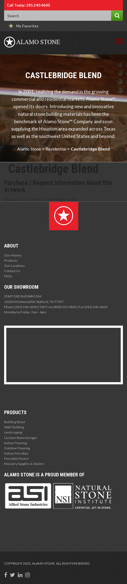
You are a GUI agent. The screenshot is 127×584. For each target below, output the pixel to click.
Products (11, 260)
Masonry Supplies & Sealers (24, 464)
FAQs (8, 276)
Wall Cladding (14, 427)
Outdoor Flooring (17, 448)
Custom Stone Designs (20, 438)
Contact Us (12, 271)
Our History (13, 255)
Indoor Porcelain (16, 453)
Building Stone (14, 422)
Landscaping (13, 432)
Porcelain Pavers (16, 458)
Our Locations (14, 266)
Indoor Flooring (15, 443)
